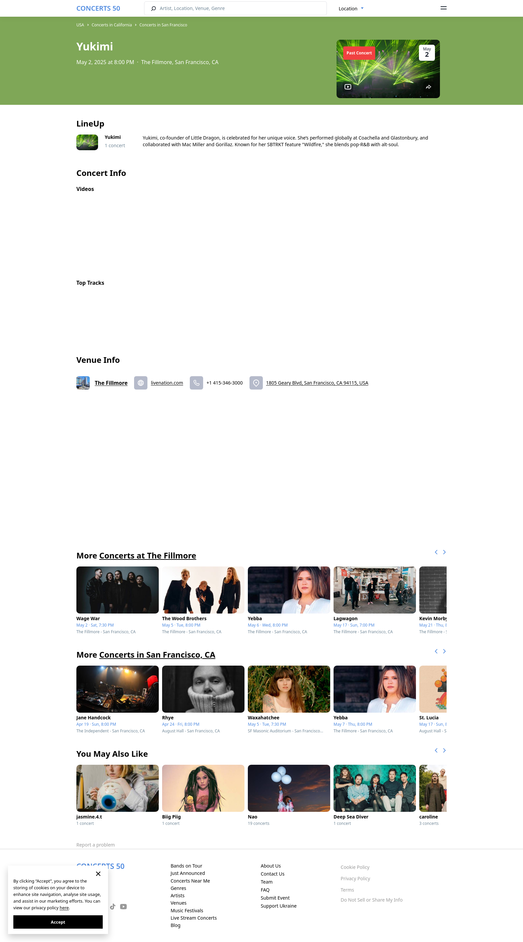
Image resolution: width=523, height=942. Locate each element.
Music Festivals (186, 910)
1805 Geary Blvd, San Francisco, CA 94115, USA (317, 383)
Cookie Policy (355, 867)
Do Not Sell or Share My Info (372, 900)
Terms (347, 890)
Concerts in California (112, 25)
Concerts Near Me (190, 881)
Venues (178, 903)
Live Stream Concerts (193, 918)
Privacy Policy (355, 878)
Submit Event (275, 898)
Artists (177, 895)
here (64, 908)
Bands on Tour (186, 866)
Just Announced (187, 873)
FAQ (265, 890)
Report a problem (95, 845)
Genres (178, 888)
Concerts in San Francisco (163, 25)
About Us (271, 866)
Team (267, 882)
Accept (58, 922)
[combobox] (351, 8)
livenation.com (167, 383)
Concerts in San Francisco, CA (157, 654)
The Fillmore (111, 383)
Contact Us (273, 874)
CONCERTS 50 (98, 8)
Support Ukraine (279, 906)
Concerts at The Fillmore (147, 555)
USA (80, 25)
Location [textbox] (348, 8)
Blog (175, 925)
